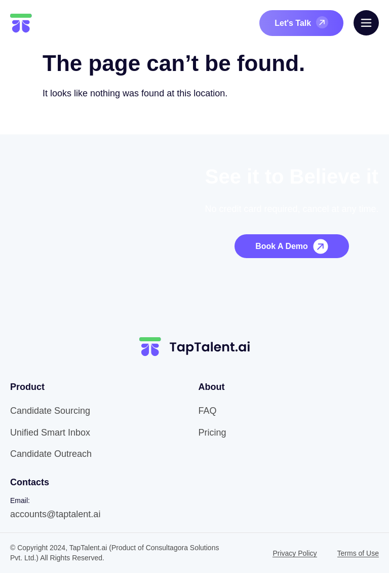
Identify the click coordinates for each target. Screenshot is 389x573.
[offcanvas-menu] (366, 22)
